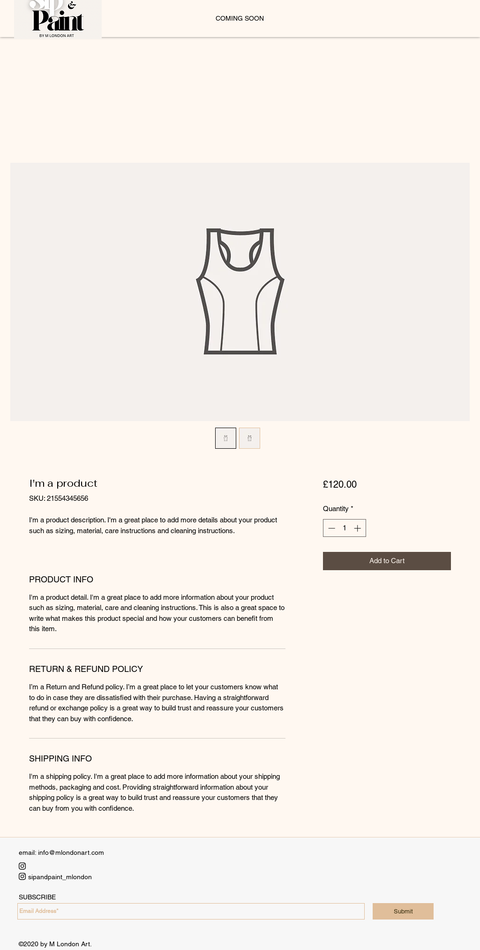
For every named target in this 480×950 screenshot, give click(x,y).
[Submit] (403, 911)
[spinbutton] (344, 528)
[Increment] (358, 528)
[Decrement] (330, 528)
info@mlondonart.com (71, 852)
